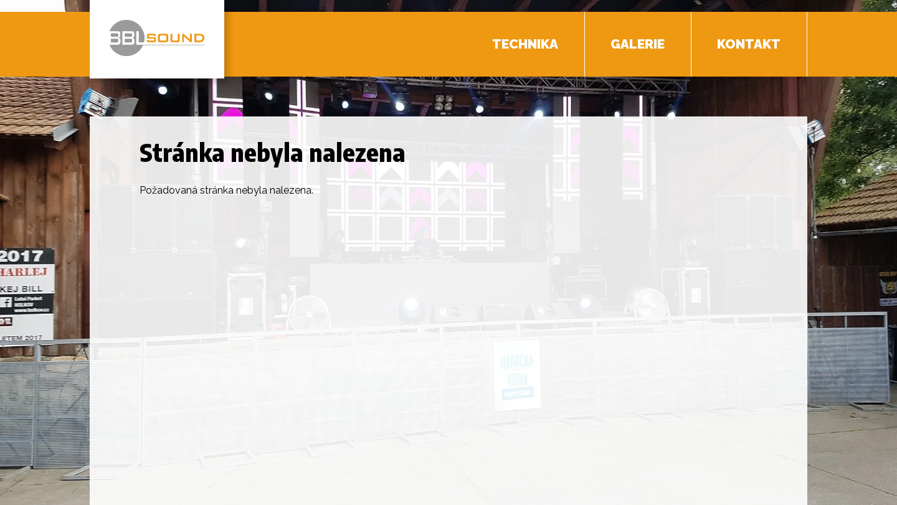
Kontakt (749, 44)
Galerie (637, 44)
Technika (525, 44)
